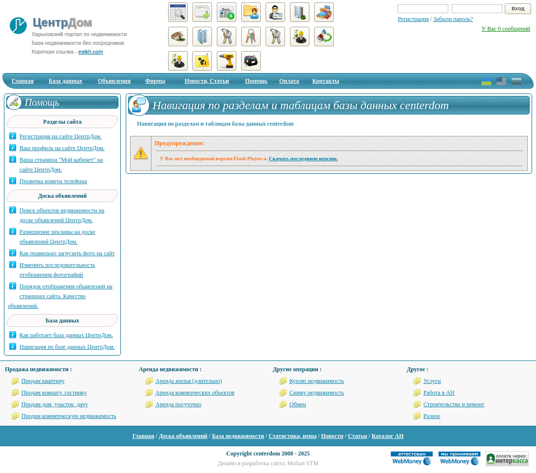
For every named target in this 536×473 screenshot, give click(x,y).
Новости (332, 436)
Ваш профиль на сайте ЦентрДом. (62, 148)
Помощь (256, 80)
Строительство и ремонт (453, 404)
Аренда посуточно (178, 404)
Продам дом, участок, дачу (54, 404)
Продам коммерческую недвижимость (68, 416)
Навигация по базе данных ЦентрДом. (67, 346)
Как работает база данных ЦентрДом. (66, 335)
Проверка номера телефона (53, 181)
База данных (65, 80)
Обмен (297, 404)
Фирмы (155, 80)
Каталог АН (388, 436)
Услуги (432, 381)
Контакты (325, 80)
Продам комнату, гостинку (54, 392)
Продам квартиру (42, 381)
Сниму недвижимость (316, 392)
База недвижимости (238, 436)
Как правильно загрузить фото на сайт (67, 253)
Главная (23, 80)
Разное (431, 416)
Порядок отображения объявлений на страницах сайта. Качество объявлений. (60, 296)
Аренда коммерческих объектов (194, 392)
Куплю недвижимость (316, 381)
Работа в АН (439, 392)
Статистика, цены (292, 436)
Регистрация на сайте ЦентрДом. (60, 136)
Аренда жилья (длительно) (188, 381)
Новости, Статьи (207, 80)
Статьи (357, 436)
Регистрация (413, 19)
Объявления (114, 80)
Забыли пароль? (453, 19)
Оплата (289, 80)
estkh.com (90, 52)
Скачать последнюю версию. (303, 158)
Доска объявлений (183, 436)
